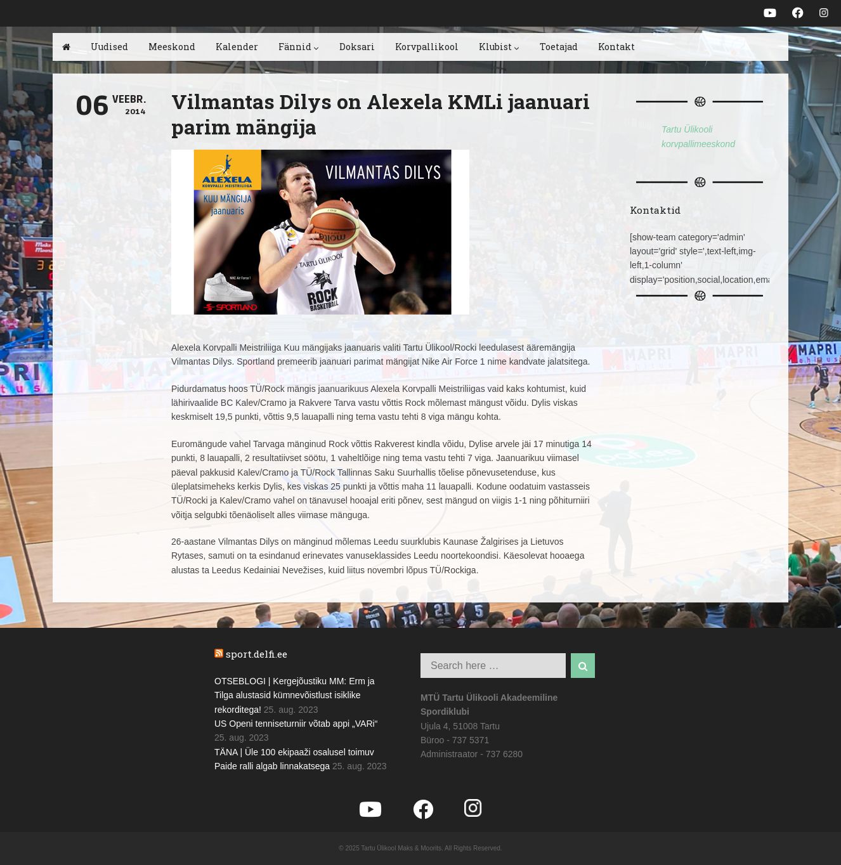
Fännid (298, 47)
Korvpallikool (427, 47)
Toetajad (559, 47)
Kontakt (616, 47)
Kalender (237, 47)
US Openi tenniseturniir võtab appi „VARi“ (295, 724)
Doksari (357, 47)
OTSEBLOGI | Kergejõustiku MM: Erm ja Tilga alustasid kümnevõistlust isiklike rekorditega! (294, 695)
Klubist (499, 47)
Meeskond (171, 47)
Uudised (109, 47)
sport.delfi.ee (256, 653)
